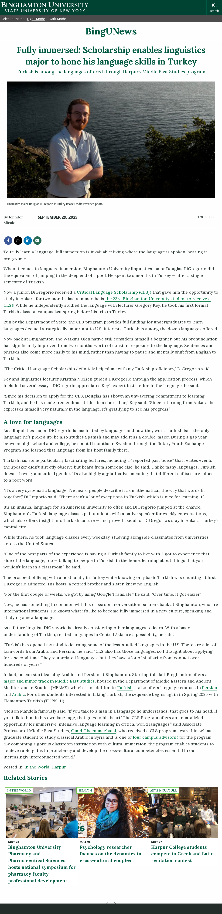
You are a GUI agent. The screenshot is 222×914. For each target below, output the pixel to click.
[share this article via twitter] (18, 240)
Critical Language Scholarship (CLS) (114, 292)
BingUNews (111, 31)
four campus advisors (155, 737)
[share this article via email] (37, 240)
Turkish (125, 687)
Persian (209, 687)
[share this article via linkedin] (28, 240)
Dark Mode (57, 19)
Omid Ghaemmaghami (93, 730)
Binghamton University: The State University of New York (44, 7)
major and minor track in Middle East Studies (49, 681)
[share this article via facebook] (8, 240)
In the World (36, 767)
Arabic (18, 694)
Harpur (58, 767)
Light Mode (36, 19)
